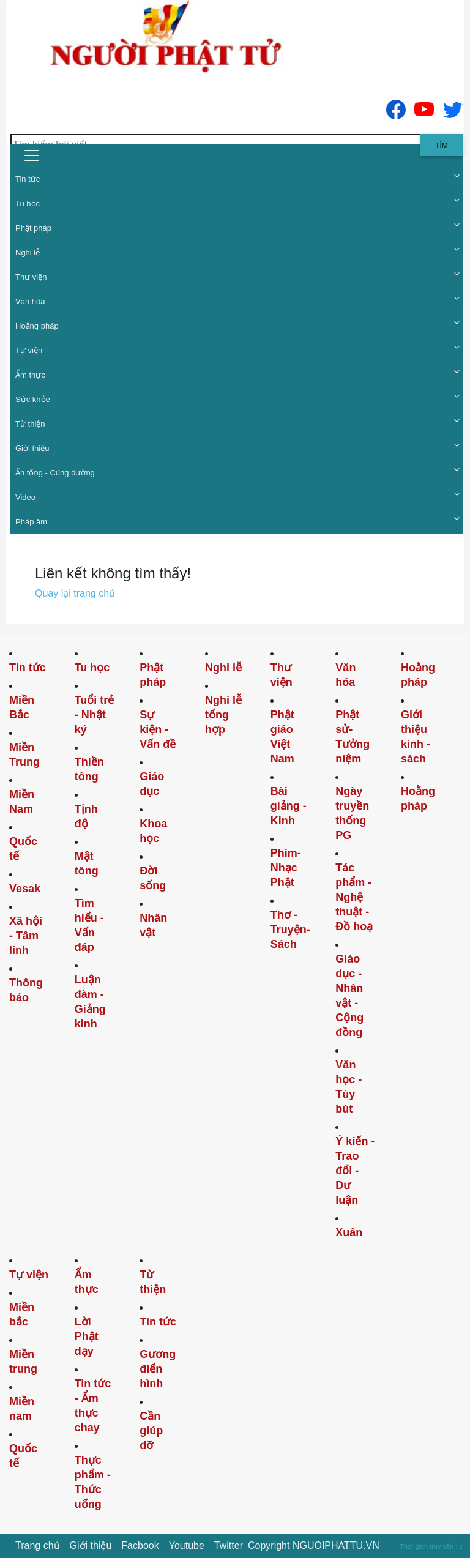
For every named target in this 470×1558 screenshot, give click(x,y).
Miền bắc (21, 1314)
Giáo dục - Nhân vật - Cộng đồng (349, 995)
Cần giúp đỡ (151, 1431)
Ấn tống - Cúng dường (55, 472)
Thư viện (31, 276)
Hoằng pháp (37, 325)
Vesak (24, 888)
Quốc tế (23, 848)
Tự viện (28, 350)
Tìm (441, 145)
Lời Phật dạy (87, 1336)
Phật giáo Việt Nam (282, 737)
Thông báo (26, 990)
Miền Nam (21, 801)
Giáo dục (152, 783)
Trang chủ (37, 1545)
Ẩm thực (30, 374)
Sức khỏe (32, 399)
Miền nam (21, 1408)
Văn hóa (30, 301)
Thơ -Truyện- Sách (290, 929)
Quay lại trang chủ (75, 593)
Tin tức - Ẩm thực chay (93, 1405)
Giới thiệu (32, 448)
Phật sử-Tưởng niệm (352, 737)
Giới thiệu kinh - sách (415, 737)
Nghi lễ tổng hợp (223, 715)
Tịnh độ (86, 816)
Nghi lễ (27, 252)
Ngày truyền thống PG (352, 813)
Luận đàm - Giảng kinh (90, 1002)
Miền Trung (24, 754)
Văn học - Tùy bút (348, 1087)
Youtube (186, 1545)
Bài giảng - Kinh (288, 806)
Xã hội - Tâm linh (25, 935)
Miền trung (23, 1361)
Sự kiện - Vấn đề (158, 729)
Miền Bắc (21, 707)
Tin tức (27, 179)
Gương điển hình (158, 1369)
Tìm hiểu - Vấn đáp (89, 925)
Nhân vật (153, 925)
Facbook (140, 1545)
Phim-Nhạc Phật (285, 868)
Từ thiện (30, 423)
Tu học (27, 203)
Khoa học (153, 831)
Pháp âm (31, 521)
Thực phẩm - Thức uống (93, 1482)
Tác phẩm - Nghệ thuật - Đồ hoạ (354, 897)
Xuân (348, 1232)
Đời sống (153, 878)
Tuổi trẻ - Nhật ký (94, 715)
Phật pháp (33, 228)
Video (25, 497)
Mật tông (87, 863)
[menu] (31, 155)
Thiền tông (89, 769)
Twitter (228, 1545)
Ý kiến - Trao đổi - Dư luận (355, 1170)
